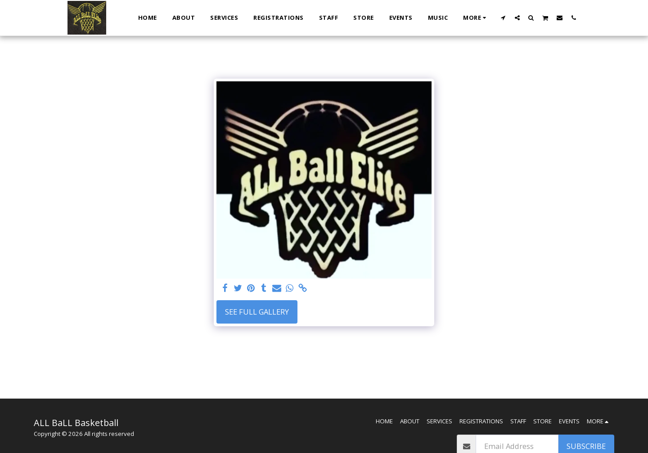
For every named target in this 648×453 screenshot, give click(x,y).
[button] (503, 17)
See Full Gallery (257, 311)
